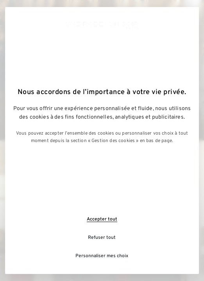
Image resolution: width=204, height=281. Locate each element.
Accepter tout (102, 219)
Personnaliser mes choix (101, 256)
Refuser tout (102, 238)
